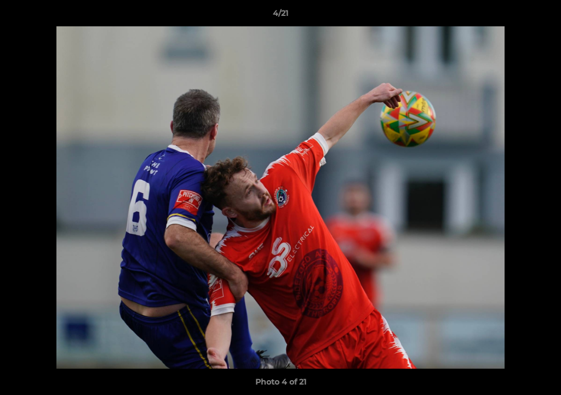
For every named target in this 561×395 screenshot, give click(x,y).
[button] (541, 16)
